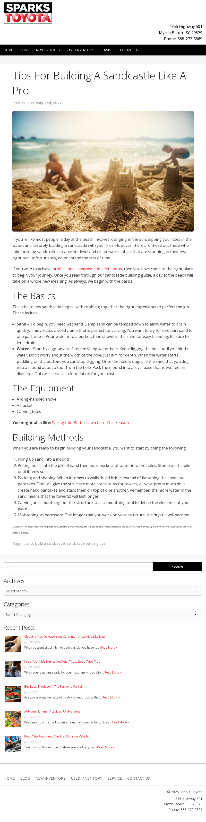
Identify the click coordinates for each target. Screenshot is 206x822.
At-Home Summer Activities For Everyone (52, 711)
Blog (24, 50)
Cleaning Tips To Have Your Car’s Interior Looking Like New (64, 637)
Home (8, 50)
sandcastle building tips (86, 543)
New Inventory (48, 50)
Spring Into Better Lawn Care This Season (90, 422)
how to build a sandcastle (44, 543)
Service (106, 50)
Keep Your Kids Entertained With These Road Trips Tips (62, 661)
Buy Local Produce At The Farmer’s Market (53, 686)
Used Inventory (80, 50)
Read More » (109, 647)
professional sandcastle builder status (87, 268)
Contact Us (129, 50)
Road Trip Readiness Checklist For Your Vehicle (56, 736)
